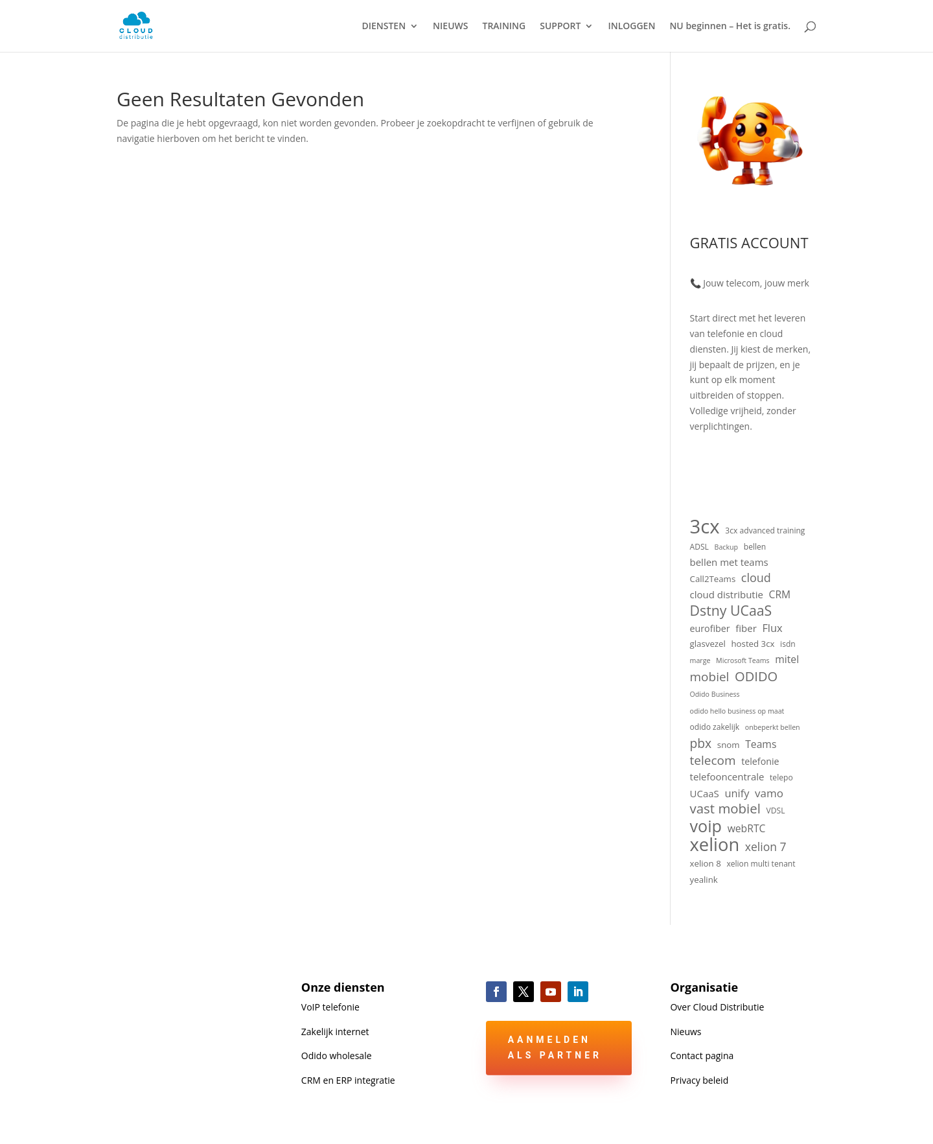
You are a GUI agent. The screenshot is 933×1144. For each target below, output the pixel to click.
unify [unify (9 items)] (736, 793)
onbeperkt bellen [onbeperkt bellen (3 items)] (772, 727)
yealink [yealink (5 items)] (704, 879)
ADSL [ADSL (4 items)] (699, 546)
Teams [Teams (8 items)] (760, 744)
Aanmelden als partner (555, 1047)
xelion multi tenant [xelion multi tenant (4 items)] (760, 863)
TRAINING (504, 26)
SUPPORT (560, 26)
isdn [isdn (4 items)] (788, 643)
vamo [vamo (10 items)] (769, 793)
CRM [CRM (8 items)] (780, 594)
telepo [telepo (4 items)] (781, 777)
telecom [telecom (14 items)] (713, 761)
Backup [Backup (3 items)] (727, 547)
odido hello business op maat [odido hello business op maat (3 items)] (737, 711)
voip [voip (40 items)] (706, 826)
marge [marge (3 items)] (700, 660)
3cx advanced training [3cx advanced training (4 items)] (765, 530)
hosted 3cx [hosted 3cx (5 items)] (752, 643)
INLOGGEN (631, 26)
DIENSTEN (384, 26)
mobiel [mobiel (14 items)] (710, 677)
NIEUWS (450, 26)
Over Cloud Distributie (717, 1007)
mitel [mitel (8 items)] (787, 659)
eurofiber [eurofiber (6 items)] (710, 628)
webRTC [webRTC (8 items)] (747, 828)
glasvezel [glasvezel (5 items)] (708, 643)
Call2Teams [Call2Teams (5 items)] (713, 579)
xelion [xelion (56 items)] (715, 844)
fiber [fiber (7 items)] (746, 628)
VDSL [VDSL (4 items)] (775, 810)
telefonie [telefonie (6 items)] (760, 761)
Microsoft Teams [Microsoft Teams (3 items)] (743, 660)
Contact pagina (701, 1055)
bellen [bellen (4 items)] (755, 546)
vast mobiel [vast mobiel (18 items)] (725, 809)
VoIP (330, 1007)
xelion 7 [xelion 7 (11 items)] (766, 846)
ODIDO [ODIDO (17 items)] (756, 676)
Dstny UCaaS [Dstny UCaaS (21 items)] (731, 610)
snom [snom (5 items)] (728, 745)
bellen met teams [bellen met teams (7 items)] (729, 561)
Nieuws (685, 1031)
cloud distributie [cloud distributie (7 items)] (726, 594)
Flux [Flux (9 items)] (772, 627)
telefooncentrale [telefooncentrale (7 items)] (727, 776)
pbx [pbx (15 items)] (701, 743)
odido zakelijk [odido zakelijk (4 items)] (715, 726)
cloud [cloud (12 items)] (756, 577)
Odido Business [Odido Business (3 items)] (715, 694)
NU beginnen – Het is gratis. (729, 26)
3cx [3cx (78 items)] (705, 527)
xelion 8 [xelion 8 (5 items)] (705, 863)
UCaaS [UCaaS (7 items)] (704, 793)
